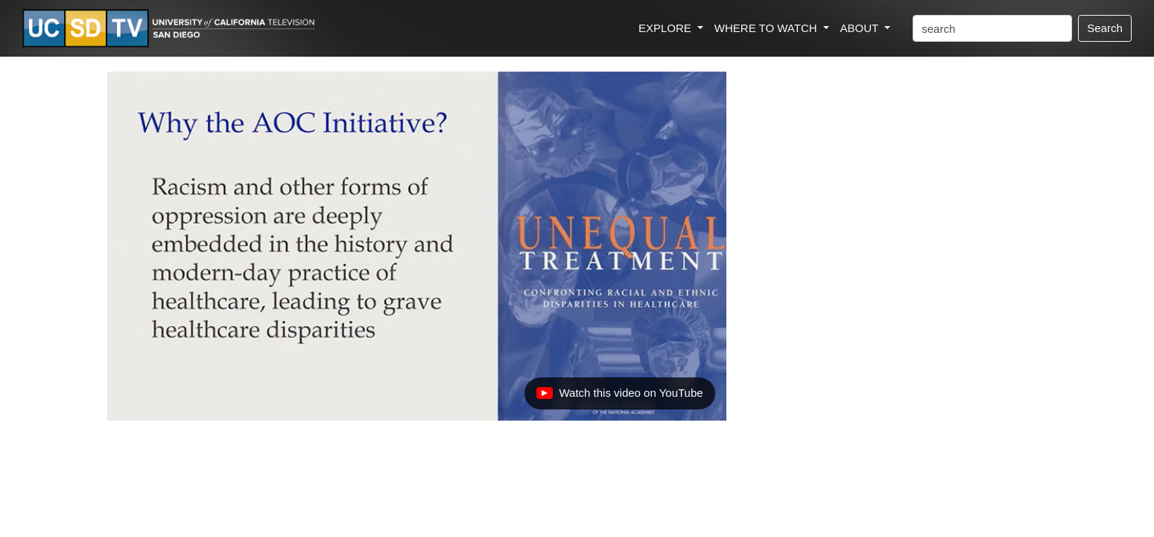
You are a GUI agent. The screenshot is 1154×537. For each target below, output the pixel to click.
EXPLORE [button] (666, 28)
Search (1105, 28)
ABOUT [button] (861, 28)
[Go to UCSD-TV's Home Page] (171, 28)
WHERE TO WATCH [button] (767, 28)
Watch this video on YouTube (619, 396)
